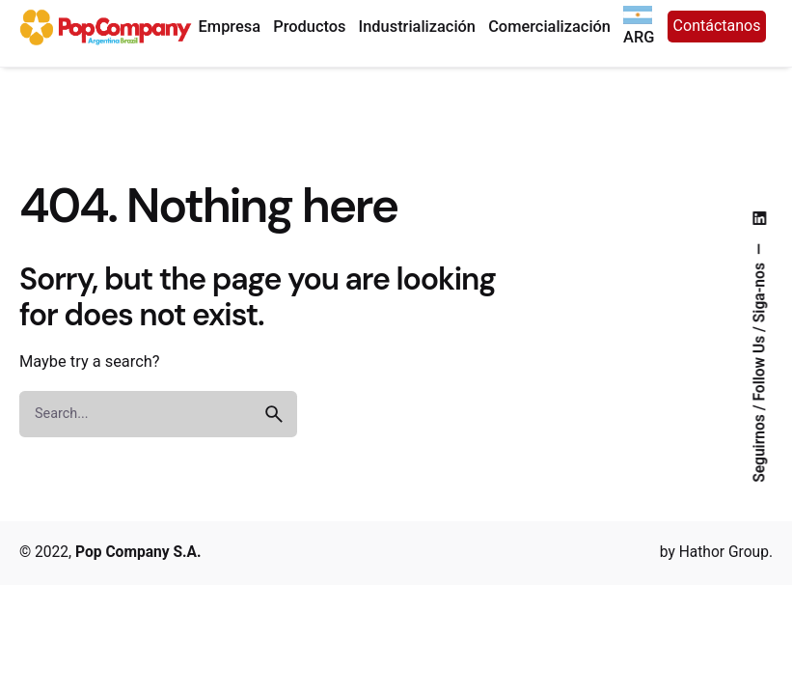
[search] (274, 414)
